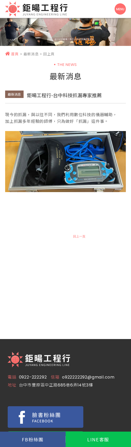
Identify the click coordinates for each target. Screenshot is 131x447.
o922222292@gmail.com (88, 377)
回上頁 (49, 53)
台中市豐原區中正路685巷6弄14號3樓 (56, 385)
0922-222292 (33, 377)
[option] (65, 30)
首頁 (12, 53)
